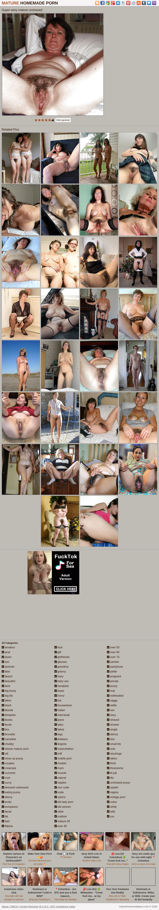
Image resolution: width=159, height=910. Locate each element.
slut (110, 739)
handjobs (61, 686)
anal (6, 652)
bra (5, 729)
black (6, 705)
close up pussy (12, 758)
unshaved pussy (118, 782)
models (60, 763)
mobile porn (63, 758)
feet (5, 821)
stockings (114, 753)
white (112, 806)
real (111, 690)
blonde (7, 710)
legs (58, 734)
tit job (112, 772)
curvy (7, 782)
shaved (113, 719)
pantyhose (115, 666)
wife (111, 811)
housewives (63, 705)
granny (60, 671)
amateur (8, 647)
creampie (9, 768)
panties (113, 661)
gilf (57, 652)
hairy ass (61, 681)
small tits (114, 743)
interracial (62, 715)
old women (62, 806)
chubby (8, 743)
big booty (9, 690)
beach (7, 676)
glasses (60, 661)
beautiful (8, 681)
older (59, 811)
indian (59, 710)
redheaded (115, 695)
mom (59, 768)
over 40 (60, 826)
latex (58, 724)
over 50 (113, 647)
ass (5, 661)
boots (7, 724)
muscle (60, 772)
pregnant (114, 676)
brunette (8, 734)
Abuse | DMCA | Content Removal (20, 906)
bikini (6, 700)
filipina (7, 826)
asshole (8, 666)
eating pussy (11, 792)
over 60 (113, 652)
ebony (7, 797)
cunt (6, 777)
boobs (7, 719)
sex (110, 710)
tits (110, 777)
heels (59, 690)
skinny (112, 734)
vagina (112, 792)
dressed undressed (15, 787)
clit (5, 753)
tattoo (112, 758)
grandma (61, 666)
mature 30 (62, 821)
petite (112, 671)
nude (59, 792)
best (6, 686)
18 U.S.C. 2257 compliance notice (57, 906)
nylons (60, 797)
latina (59, 729)
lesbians (61, 739)
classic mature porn (15, 748)
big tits (7, 695)
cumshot (8, 772)
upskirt (112, 787)
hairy (59, 676)
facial (6, 811)
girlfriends (62, 657)
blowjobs (9, 715)
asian (7, 657)
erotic (7, 801)
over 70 (113, 657)
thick (111, 763)
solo (111, 748)
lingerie (60, 743)
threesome (115, 768)
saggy (112, 700)
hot (57, 700)
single (112, 729)
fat (5, 816)
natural (60, 777)
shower (113, 724)
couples (8, 763)
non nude (61, 787)
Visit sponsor (63, 120)
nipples (60, 782)
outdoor (60, 816)
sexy (111, 715)
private (112, 681)
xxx (110, 816)
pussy (112, 686)
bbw (6, 671)
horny (59, 695)
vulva (112, 801)
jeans (59, 719)
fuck (58, 647)
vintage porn (116, 797)
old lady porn (63, 801)
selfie (112, 705)
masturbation (64, 748)
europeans (10, 806)
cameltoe (9, 739)
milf (58, 753)
